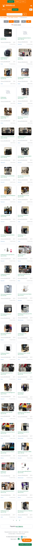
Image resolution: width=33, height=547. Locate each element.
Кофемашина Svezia (5, 510)
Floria (2, 379)
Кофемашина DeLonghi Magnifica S (8, 392)
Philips (19, 280)
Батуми (3, 9)
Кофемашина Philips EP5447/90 (24, 274)
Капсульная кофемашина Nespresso (8, 195)
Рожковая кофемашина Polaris (24, 77)
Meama (19, 260)
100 (17, 21)
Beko (2, 418)
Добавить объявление (25, 544)
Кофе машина (3, 38)
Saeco (19, 142)
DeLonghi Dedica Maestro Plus (24, 175)
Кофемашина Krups (4, 57)
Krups (2, 63)
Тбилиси (9, 9)
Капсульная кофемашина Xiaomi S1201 (8, 491)
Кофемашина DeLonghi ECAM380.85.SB (25, 451)
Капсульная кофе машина (23, 491)
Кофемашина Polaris (5, 116)
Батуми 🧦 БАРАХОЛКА (5, 61)
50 (11, 21)
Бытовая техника (13, 17)
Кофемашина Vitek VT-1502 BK (24, 353)
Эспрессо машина (21, 254)
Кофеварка (20, 57)
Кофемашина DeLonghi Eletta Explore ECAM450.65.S (8, 175)
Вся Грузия (15, 9)
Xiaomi (2, 497)
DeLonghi (20, 162)
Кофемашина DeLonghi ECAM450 (24, 156)
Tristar (19, 221)
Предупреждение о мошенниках (11, 532)
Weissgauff (3, 162)
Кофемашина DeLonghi (5, 215)
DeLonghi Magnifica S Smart (23, 195)
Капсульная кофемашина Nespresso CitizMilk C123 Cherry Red (8, 235)
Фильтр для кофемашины (6, 294)
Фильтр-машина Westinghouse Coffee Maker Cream (25, 471)
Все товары (4, 17)
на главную (19, 526)
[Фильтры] (27, 540)
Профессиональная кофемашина (7, 136)
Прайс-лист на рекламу (23, 532)
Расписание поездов (20, 533)
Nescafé (19, 379)
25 (6, 21)
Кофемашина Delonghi (5, 274)
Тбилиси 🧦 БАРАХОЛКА (6, 42)
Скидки (17, 1)
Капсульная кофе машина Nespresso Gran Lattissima (25, 294)
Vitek (2, 83)
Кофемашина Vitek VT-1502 (6, 77)
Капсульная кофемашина (23, 117)
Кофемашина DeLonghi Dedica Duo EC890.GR (8, 254)
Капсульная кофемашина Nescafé (25, 372)
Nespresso (20, 44)
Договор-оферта (12, 533)
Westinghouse (20, 320)
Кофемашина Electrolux (22, 97)
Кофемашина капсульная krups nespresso (8, 432)
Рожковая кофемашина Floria (6, 372)
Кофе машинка (21, 392)
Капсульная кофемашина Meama (7, 451)
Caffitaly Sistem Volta (22, 333)
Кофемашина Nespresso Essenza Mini (25, 37)
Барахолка (11, 1)
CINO (2, 517)
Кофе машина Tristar (22, 235)
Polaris (19, 83)
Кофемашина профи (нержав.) (24, 412)
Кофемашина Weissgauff (6, 156)
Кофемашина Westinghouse (23, 432)
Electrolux (20, 103)
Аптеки (22, 1)
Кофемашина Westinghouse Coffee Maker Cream (25, 313)
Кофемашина (3, 97)
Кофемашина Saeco (22, 136)
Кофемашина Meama (5, 353)
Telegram (25, 536)
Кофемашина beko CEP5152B (6, 412)
